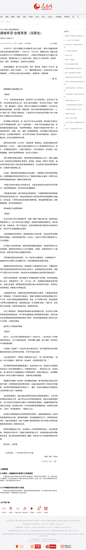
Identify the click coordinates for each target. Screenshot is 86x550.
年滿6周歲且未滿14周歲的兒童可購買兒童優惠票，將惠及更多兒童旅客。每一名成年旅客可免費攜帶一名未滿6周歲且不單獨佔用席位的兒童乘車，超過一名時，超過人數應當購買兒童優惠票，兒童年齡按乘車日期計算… (28, 478)
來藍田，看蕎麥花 (70, 59)
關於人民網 (19, 520)
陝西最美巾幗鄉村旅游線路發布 (73, 68)
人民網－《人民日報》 (25, 43)
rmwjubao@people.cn (66, 527)
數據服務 (54, 520)
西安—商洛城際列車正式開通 (73, 73)
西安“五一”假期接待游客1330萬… (74, 128)
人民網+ (11, 509)
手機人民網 (18, 509)
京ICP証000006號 (72, 534)
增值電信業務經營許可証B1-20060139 (41, 530)
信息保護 (71, 520)
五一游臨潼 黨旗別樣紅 (71, 51)
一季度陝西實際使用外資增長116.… (75, 105)
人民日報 (4, 509)
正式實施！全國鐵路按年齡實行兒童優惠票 (16, 473)
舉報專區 (67, 16)
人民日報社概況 (10, 520)
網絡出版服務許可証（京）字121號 (57, 534)
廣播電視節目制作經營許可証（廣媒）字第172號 (65, 530)
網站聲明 (60, 520)
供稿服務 (48, 520)
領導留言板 (25, 509)
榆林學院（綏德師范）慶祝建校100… (75, 36)
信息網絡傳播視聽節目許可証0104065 (12, 534)
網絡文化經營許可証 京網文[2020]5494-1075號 (35, 534)
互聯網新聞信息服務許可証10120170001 (18, 530)
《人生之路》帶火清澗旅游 (72, 40)
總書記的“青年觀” (70, 113)
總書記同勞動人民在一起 (72, 100)
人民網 (2, 21)
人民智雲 (39, 509)
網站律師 (65, 520)
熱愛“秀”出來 (68, 55)
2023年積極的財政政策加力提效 (12, 488)
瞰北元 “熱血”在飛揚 (71, 118)
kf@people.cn (27, 527)
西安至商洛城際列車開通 (71, 64)
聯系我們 (77, 520)
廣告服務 (36, 520)
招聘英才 (30, 520)
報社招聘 (25, 520)
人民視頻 (32, 509)
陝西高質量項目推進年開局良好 (74, 77)
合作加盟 (42, 520)
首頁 (1, 16)
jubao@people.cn (60, 524)
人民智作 (46, 509)
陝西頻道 (8, 21)
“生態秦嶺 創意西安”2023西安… (74, 109)
